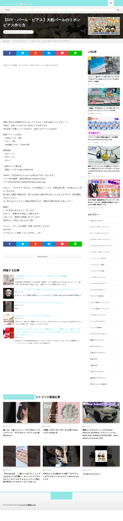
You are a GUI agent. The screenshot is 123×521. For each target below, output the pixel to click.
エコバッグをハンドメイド (100, 229)
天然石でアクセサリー (98, 353)
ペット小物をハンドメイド (98, 144)
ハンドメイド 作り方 (98, 260)
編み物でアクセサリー (98, 378)
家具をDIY (94, 360)
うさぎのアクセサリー (94, 479)
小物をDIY (94, 366)
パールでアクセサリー (24, 34)
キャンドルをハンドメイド (100, 235)
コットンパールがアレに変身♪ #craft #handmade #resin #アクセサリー (46, 292)
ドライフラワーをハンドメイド (102, 248)
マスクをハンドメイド (97, 210)
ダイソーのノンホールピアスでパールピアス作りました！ (40, 305)
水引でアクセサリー (97, 372)
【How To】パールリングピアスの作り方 (33, 318)
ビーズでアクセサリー (98, 291)
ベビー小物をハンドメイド (100, 304)
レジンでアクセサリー (97, 86)
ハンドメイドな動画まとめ (27, 516)
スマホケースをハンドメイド (101, 241)
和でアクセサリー (97, 347)
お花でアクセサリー (97, 223)
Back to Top (61, 507)
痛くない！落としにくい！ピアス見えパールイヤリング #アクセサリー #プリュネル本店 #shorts (21, 433)
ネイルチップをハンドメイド (101, 254)
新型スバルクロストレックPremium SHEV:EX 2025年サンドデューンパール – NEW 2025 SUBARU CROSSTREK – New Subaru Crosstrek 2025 (101, 437)
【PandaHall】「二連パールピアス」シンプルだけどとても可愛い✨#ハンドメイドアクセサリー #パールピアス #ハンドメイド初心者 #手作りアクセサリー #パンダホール (21, 486)
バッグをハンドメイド (98, 279)
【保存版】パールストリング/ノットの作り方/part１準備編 (41, 278)
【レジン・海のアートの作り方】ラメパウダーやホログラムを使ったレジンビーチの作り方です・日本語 (103, 81)
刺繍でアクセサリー (96, 115)
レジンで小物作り (97, 329)
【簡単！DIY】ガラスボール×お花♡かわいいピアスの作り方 (61, 432)
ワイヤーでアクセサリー (98, 178)
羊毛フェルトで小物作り (99, 385)
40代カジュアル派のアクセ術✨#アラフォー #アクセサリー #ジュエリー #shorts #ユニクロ (61, 482)
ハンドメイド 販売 (97, 266)
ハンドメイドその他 (97, 273)
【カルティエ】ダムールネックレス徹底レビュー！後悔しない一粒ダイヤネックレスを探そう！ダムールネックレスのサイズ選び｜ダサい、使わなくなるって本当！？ (47, 334)
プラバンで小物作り (97, 297)
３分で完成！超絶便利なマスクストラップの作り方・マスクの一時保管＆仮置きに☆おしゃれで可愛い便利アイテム (103, 204)
